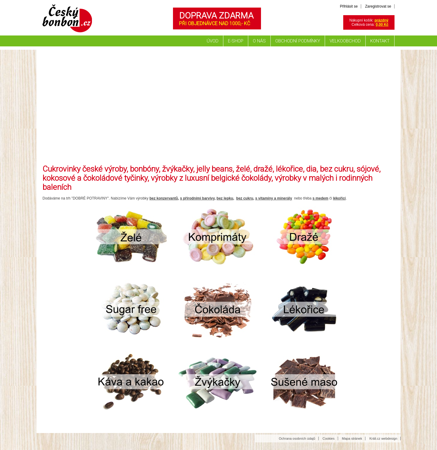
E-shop (235, 41)
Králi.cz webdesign (383, 438)
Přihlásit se (349, 6)
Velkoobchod (345, 41)
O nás (259, 41)
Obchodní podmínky (297, 41)
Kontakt (380, 41)
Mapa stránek (352, 438)
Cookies (329, 438)
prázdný (381, 20)
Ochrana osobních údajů (297, 438)
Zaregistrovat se (378, 6)
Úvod (212, 41)
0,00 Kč (382, 24)
